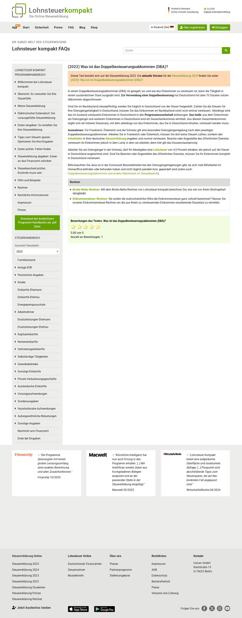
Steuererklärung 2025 (185, 75)
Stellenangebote (120, 575)
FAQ (71, 27)
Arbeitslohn (75, 138)
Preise (58, 27)
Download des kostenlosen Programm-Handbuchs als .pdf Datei (37, 222)
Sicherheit (42, 27)
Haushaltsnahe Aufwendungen (37, 408)
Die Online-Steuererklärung (48, 16)
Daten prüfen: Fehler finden (34, 149)
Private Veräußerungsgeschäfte (37, 379)
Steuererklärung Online (27, 556)
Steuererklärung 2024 (25, 569)
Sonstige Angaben (29, 423)
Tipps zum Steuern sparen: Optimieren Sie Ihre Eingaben (35, 139)
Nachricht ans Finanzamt (33, 431)
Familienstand (26, 260)
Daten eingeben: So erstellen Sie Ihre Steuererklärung (37, 127)
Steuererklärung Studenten (28, 587)
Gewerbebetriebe (28, 364)
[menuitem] (162, 27)
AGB (154, 569)
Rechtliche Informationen (33, 195)
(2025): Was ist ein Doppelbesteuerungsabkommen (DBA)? (107, 80)
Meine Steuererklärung (31, 106)
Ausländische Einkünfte (32, 386)
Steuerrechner (76, 569)
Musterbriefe (76, 575)
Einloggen (220, 27)
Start (26, 27)
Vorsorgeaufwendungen (32, 393)
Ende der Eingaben (29, 438)
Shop (94, 27)
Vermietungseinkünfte (31, 349)
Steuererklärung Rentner (27, 599)
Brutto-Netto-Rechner (86, 189)
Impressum (24, 202)
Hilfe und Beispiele (29, 180)
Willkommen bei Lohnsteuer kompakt (35, 84)
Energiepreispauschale (31, 304)
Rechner (23, 187)
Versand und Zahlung (165, 593)
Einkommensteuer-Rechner (90, 198)
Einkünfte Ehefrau (29, 297)
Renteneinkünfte (28, 341)
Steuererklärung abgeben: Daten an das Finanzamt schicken (37, 159)
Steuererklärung (116, 138)
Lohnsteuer (160, 149)
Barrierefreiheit (161, 581)
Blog (82, 27)
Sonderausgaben (28, 401)
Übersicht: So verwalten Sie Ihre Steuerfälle (37, 96)
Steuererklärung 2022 (25, 581)
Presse (22, 210)
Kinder (21, 282)
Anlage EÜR (25, 267)
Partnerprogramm (121, 569)
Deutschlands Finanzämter (85, 563)
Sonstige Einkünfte (29, 371)
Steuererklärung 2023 (25, 575)
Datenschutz (159, 575)
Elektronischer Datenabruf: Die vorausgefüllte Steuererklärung (36, 115)
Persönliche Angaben (31, 275)
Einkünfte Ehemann (30, 289)
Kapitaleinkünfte (28, 334)
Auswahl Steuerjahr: (27, 245)
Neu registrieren (192, 27)
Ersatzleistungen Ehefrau (33, 327)
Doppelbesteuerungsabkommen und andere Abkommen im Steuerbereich (113, 173)
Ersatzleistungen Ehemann (34, 319)
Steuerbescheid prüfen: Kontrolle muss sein (32, 171)
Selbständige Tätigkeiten (33, 356)
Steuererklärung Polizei (26, 593)
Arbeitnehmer (26, 312)
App (14, 27)
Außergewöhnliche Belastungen (37, 416)
